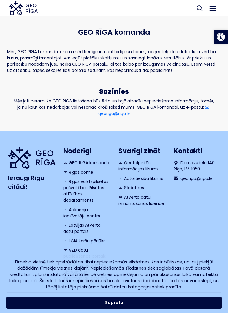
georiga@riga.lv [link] (193, 178)
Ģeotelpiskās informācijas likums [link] (138, 166)
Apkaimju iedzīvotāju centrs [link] (81, 213)
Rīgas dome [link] (81, 172)
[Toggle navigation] (213, 8)
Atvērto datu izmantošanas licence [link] (141, 200)
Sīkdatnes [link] (134, 188)
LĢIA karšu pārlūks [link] (87, 241)
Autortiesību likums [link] (143, 178)
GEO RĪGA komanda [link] (89, 163)
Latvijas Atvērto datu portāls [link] (82, 228)
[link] (221, 37)
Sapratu (114, 303)
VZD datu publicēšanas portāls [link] (84, 253)
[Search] (200, 8)
